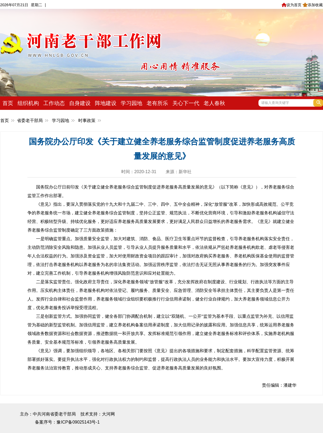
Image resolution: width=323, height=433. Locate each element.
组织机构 (28, 103)
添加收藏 (313, 5)
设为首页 (291, 5)
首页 (7, 103)
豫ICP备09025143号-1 (78, 422)
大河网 (108, 414)
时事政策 (86, 120)
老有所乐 (157, 103)
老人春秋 (214, 103)
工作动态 (54, 103)
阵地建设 (105, 103)
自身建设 (80, 103)
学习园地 (131, 103)
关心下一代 (185, 103)
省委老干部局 (30, 120)
